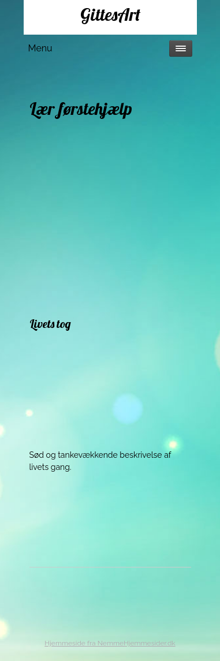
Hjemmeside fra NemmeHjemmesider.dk (109, 643)
